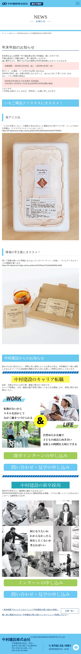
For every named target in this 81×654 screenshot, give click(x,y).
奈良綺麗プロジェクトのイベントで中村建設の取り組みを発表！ (31, 610)
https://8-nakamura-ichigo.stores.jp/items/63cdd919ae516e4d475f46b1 (32, 131)
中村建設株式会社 (16, 639)
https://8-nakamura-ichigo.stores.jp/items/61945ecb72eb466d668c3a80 (32, 265)
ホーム (4, 33)
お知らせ (11, 33)
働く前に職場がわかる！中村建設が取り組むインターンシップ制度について (34, 615)
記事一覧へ (70, 611)
